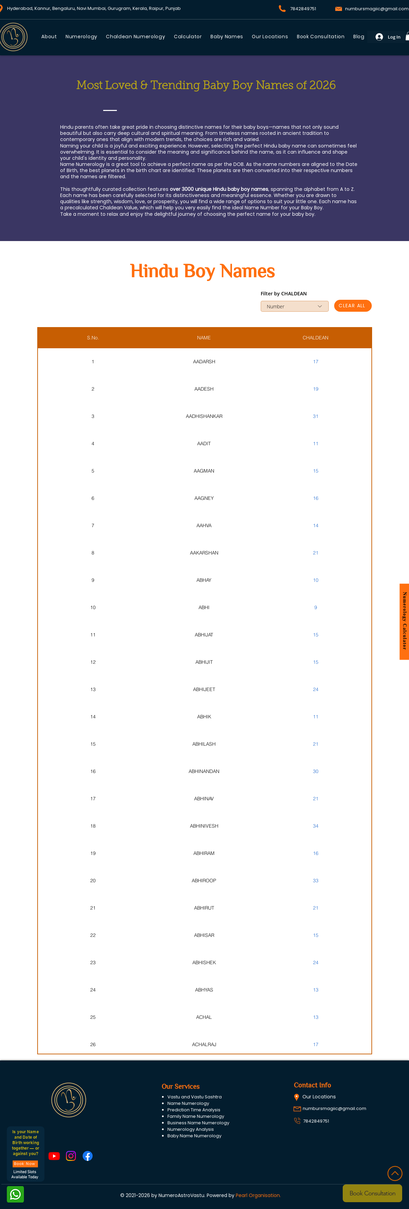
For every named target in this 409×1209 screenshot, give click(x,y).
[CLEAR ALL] (353, 306)
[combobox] (295, 306)
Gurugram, (120, 8)
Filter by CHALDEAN (284, 293)
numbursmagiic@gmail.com (377, 8)
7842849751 (316, 1121)
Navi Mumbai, (92, 8)
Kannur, (43, 8)
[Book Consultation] (372, 1193)
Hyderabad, (21, 8)
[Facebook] (87, 1156)
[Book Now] (25, 1164)
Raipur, (156, 8)
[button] (227, 37)
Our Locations (319, 1096)
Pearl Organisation (258, 1195)
